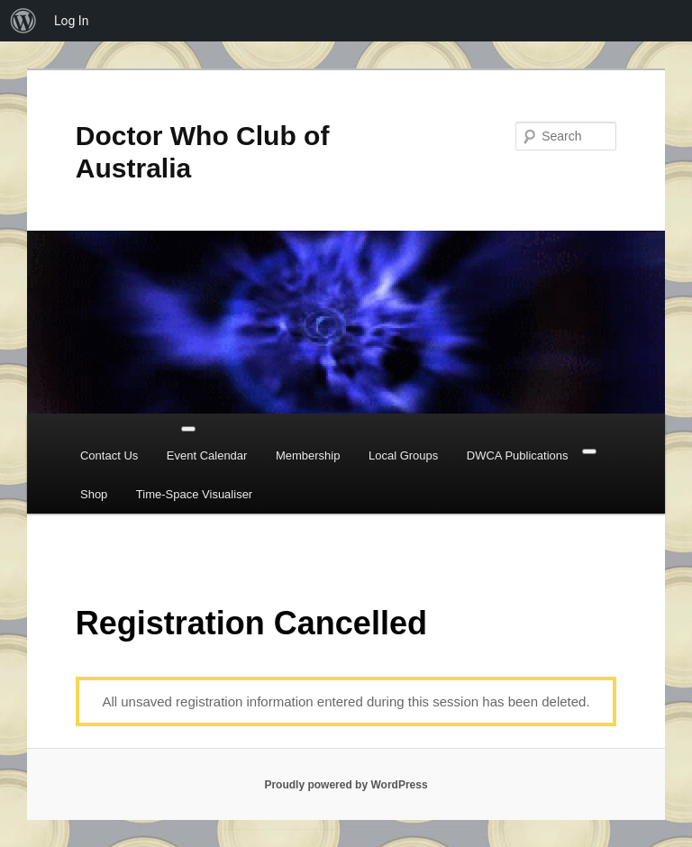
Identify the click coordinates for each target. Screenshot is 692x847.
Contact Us (109, 455)
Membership (308, 455)
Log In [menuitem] (71, 21)
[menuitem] (23, 20)
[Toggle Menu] (188, 429)
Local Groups (403, 455)
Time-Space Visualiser (194, 494)
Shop (93, 494)
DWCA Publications (518, 455)
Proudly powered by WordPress (345, 785)
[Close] (589, 451)
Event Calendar (207, 455)
